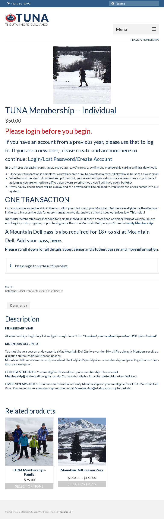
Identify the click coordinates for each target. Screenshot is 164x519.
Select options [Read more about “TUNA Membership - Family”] (29, 486)
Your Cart (18, 3)
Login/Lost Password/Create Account (70, 159)
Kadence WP (66, 511)
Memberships (151, 39)
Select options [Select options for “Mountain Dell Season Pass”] (82, 484)
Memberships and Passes (49, 290)
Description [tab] (18, 305)
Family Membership (139, 223)
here (55, 240)
